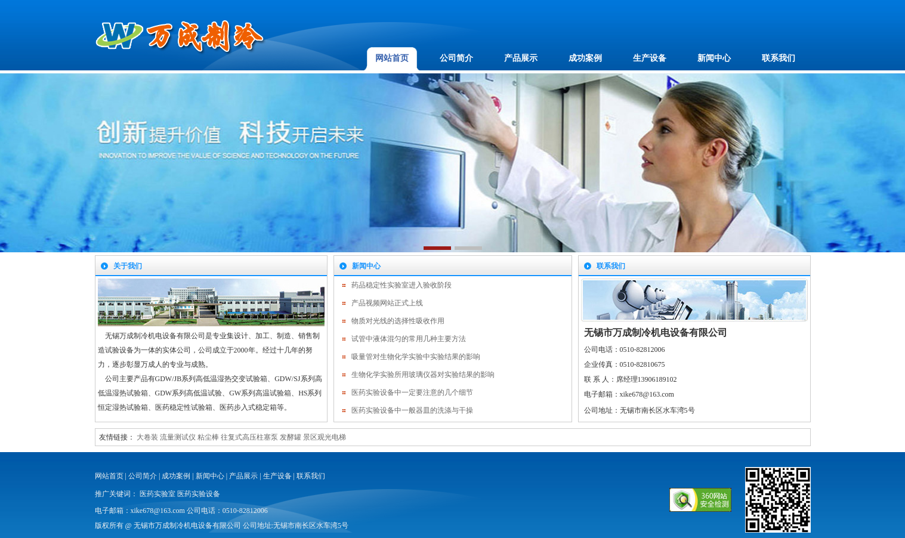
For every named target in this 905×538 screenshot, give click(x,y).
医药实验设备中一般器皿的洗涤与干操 (412, 410)
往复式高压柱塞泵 (249, 437)
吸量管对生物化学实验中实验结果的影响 (415, 357)
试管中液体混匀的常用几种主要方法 (408, 339)
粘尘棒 (208, 437)
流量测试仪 (178, 437)
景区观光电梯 (324, 437)
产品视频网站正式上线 (387, 303)
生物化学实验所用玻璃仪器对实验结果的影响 (423, 374)
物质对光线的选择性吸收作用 (397, 321)
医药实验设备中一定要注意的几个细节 (412, 392)
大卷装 (147, 437)
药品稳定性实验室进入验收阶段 (401, 285)
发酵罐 (290, 437)
